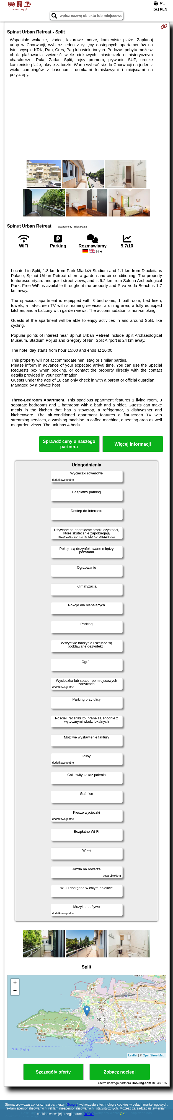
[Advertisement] (86, 118)
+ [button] (15, 983)
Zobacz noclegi (120, 1072)
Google (72, 1104)
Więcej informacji (133, 444)
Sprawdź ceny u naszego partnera (69, 444)
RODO (89, 1114)
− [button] (15, 991)
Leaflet (132, 1055)
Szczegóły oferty (53, 1072)
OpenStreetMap (153, 1055)
